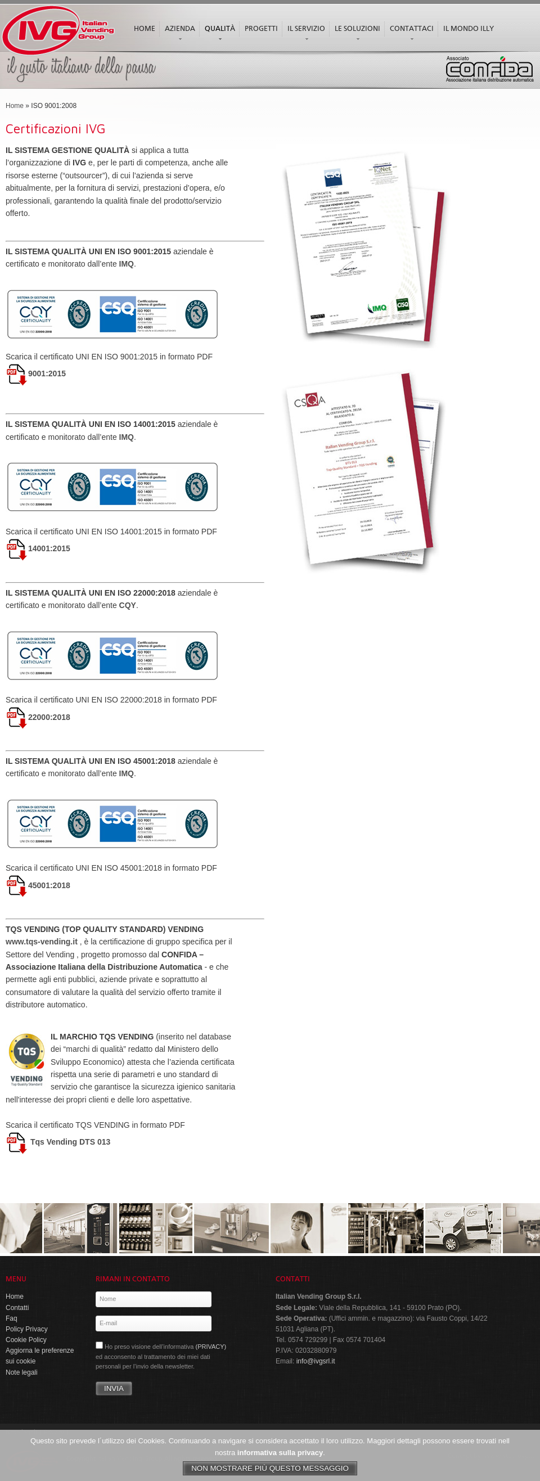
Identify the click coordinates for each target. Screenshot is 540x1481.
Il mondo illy (468, 29)
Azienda (178, 34)
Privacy (54, 1432)
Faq (11, 1318)
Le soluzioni (356, 34)
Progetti (261, 29)
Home (144, 29)
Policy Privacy (27, 1329)
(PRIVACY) (210, 1346)
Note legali (22, 1372)
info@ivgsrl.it (315, 1361)
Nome (108, 1298)
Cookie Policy (26, 1340)
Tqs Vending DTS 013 (58, 1141)
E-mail (108, 1323)
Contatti (17, 1308)
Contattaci (410, 34)
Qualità (218, 34)
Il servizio (305, 34)
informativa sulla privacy (280, 1457)
